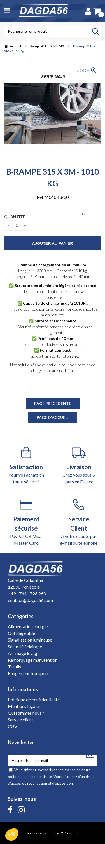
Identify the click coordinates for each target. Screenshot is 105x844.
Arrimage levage (23, 653)
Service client (20, 719)
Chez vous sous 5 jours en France (79, 465)
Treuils (14, 666)
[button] (11, 834)
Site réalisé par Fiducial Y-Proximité (52, 833)
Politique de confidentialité (34, 699)
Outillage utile (21, 633)
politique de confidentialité (30, 776)
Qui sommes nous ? (26, 712)
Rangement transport (28, 673)
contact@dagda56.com (30, 600)
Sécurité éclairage (25, 646)
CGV (12, 726)
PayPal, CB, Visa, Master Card (26, 522)
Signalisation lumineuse (30, 639)
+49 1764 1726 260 (27, 593)
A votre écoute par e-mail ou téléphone (79, 522)
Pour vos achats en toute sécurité (26, 465)
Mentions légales (24, 706)
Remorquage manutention (32, 660)
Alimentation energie (28, 626)
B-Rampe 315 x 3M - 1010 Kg (52, 177)
